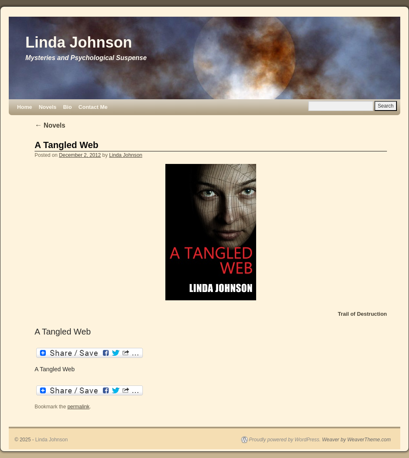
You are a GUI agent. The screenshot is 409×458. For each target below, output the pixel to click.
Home (24, 107)
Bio (67, 107)
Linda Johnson (78, 42)
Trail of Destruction (362, 314)
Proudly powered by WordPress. (285, 440)
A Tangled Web (66, 145)
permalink (78, 407)
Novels (47, 107)
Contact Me (92, 107)
